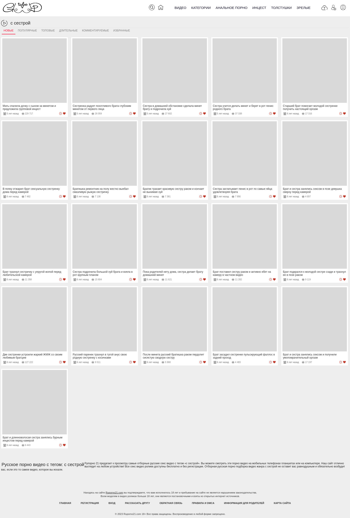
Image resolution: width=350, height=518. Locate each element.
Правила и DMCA (203, 503)
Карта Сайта (282, 503)
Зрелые (303, 8)
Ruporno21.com (114, 492)
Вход (111, 503)
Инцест (259, 8)
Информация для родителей (244, 503)
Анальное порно (232, 8)
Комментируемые (95, 30)
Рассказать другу (137, 503)
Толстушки (281, 8)
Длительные (68, 30)
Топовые (48, 30)
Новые (9, 30)
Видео (180, 8)
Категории (201, 8)
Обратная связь (171, 503)
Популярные (27, 30)
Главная (65, 503)
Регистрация (90, 503)
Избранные (121, 30)
